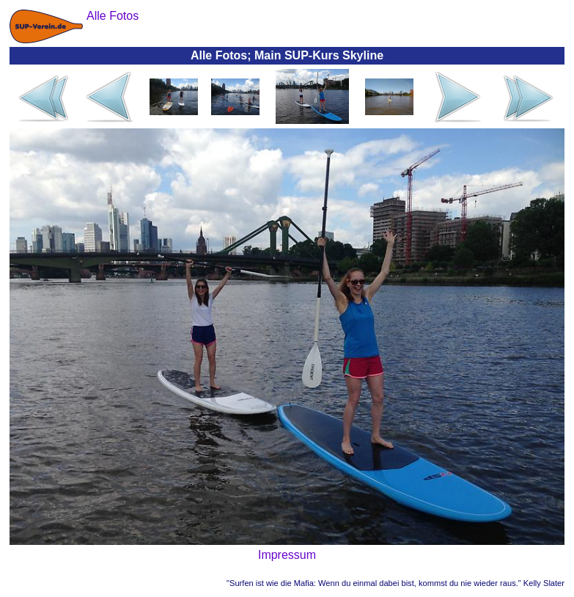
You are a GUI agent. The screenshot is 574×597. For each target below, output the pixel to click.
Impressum (287, 555)
